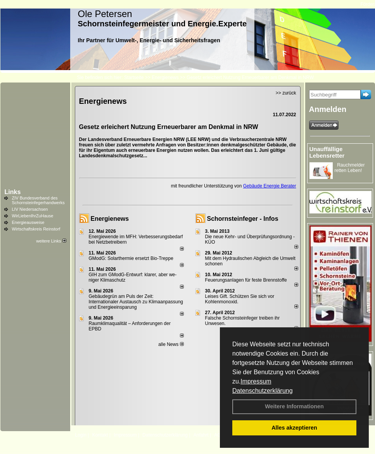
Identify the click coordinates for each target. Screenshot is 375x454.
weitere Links (51, 241)
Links (13, 192)
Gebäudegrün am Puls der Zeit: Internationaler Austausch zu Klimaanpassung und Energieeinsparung (136, 302)
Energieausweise (28, 222)
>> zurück (286, 93)
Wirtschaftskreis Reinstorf (36, 229)
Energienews (110, 218)
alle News (170, 344)
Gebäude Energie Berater (269, 186)
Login (80, 435)
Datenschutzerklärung (262, 390)
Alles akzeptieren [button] (294, 428)
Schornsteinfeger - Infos (242, 218)
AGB (219, 435)
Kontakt (100, 435)
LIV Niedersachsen (30, 209)
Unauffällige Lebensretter (327, 152)
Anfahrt (201, 435)
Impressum (255, 381)
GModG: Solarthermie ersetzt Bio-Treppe (131, 258)
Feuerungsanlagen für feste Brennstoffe (246, 280)
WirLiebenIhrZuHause (33, 215)
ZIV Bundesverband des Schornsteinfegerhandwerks (38, 200)
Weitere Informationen (294, 406)
